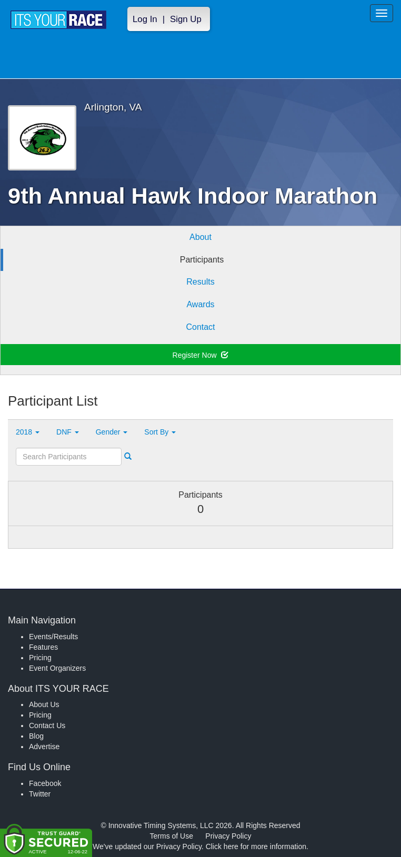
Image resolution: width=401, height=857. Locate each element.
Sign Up (186, 19)
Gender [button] (112, 432)
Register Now (201, 355)
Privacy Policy (228, 836)
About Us (44, 704)
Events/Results (53, 636)
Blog (36, 736)
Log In (145, 19)
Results (200, 281)
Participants (202, 259)
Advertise (44, 746)
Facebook (45, 783)
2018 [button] (27, 432)
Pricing (40, 657)
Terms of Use (171, 836)
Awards (200, 304)
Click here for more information (256, 846)
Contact (200, 326)
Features (43, 647)
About (200, 237)
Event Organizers (57, 668)
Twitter (40, 794)
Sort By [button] (160, 432)
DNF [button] (67, 432)
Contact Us (47, 725)
